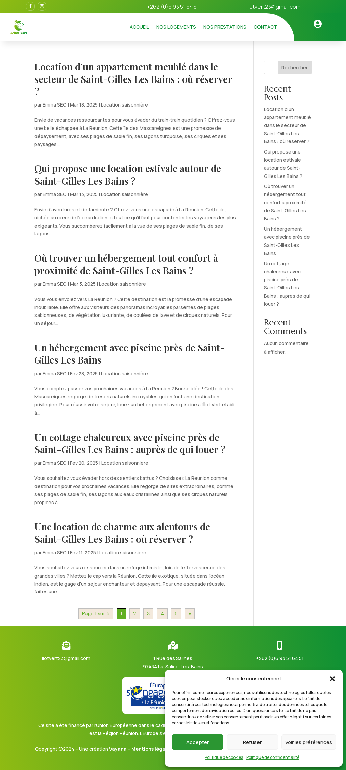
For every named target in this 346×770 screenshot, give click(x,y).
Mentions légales (151, 749)
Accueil (139, 27)
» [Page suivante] (190, 613)
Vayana (118, 749)
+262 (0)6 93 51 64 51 (280, 658)
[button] (332, 678)
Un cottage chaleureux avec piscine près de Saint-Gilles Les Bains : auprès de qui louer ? (129, 443)
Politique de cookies (224, 757)
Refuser (252, 742)
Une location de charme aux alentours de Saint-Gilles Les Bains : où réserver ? (122, 532)
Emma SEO (55, 104)
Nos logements (176, 27)
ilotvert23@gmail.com (273, 6)
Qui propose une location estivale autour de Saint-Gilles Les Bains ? (127, 174)
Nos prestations (224, 27)
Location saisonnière (124, 104)
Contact (265, 27)
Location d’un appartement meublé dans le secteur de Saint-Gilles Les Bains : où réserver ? (133, 78)
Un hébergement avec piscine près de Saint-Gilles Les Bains (129, 353)
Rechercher (294, 67)
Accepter (197, 742)
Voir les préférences (308, 742)
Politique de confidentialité (272, 757)
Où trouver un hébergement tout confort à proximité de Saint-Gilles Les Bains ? (126, 264)
